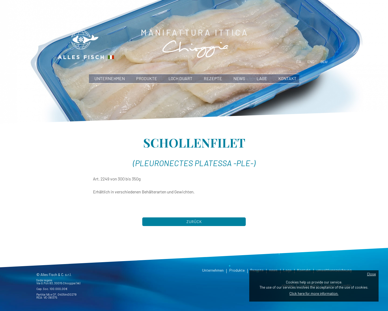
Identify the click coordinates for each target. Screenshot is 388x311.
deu (324, 61)
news (239, 78)
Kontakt (287, 78)
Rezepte (213, 78)
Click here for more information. (313, 293)
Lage (262, 78)
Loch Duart (180, 78)
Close (371, 274)
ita (298, 61)
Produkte (146, 78)
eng (310, 61)
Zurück (194, 221)
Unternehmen (109, 78)
